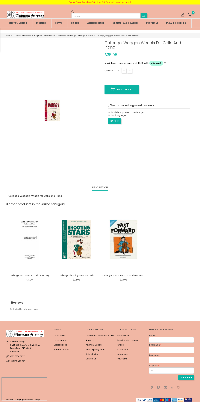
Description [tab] (100, 186)
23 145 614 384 (18, 359)
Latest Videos (60, 343)
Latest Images (61, 338)
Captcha (153, 364)
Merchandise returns (127, 338)
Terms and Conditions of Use (100, 334)
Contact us (91, 357)
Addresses (122, 352)
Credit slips (122, 348)
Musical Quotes (61, 348)
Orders (120, 343)
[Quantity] (118, 69)
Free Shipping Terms (96, 348)
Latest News (59, 334)
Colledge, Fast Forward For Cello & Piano (123, 273)
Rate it (114, 119)
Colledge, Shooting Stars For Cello (76, 273)
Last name (154, 353)
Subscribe (186, 376)
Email (152, 334)
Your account (126, 328)
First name (154, 343)
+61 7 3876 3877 (17, 354)
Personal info (123, 334)
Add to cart (122, 88)
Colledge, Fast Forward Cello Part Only (29, 273)
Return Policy (92, 352)
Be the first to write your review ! (25, 307)
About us (90, 338)
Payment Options (94, 343)
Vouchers (122, 357)
